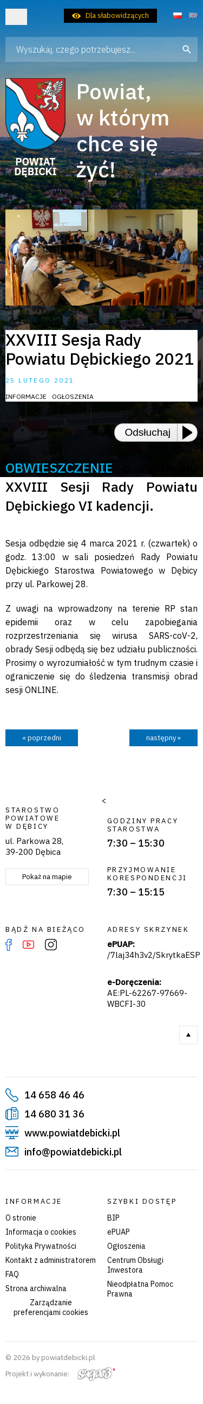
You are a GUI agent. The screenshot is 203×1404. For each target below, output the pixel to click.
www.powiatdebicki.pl (72, 1133)
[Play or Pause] (190, 432)
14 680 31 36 (54, 1114)
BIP (113, 1218)
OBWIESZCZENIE (59, 468)
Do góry (188, 1035)
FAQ (12, 1274)
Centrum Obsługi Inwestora (135, 1265)
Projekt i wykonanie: (60, 1373)
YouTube (28, 945)
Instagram (51, 945)
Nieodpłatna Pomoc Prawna (140, 1289)
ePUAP (118, 1232)
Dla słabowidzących (117, 15)
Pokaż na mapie (47, 876)
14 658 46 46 (54, 1095)
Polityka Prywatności (40, 1246)
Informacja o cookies (40, 1232)
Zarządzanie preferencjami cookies (51, 1307)
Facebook (8, 945)
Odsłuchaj (148, 432)
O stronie (20, 1218)
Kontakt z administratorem (50, 1260)
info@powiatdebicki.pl (73, 1152)
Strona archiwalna (36, 1288)
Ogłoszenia (126, 1246)
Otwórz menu (16, 17)
